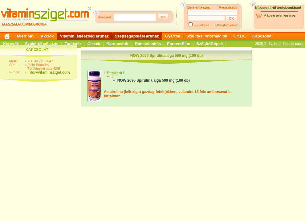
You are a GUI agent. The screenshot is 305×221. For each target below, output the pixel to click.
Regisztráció (228, 7)
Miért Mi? (26, 36)
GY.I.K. (240, 36)
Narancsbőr (118, 43)
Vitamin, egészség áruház (84, 36)
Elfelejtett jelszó (226, 25)
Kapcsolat (261, 36)
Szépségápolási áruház (137, 36)
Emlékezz (201, 25)
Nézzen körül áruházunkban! (278, 8)
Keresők (11, 43)
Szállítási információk (206, 36)
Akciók (47, 36)
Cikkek (93, 43)
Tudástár (73, 43)
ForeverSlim (178, 43)
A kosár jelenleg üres (279, 15)
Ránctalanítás (148, 43)
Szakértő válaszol (41, 43)
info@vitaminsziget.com (48, 72)
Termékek (114, 73)
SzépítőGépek (210, 43)
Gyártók (172, 36)
